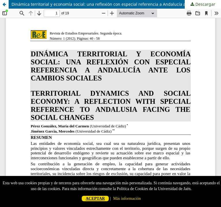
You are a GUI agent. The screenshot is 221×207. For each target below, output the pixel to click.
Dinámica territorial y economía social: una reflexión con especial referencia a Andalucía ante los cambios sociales (116, 4)
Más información (127, 198)
